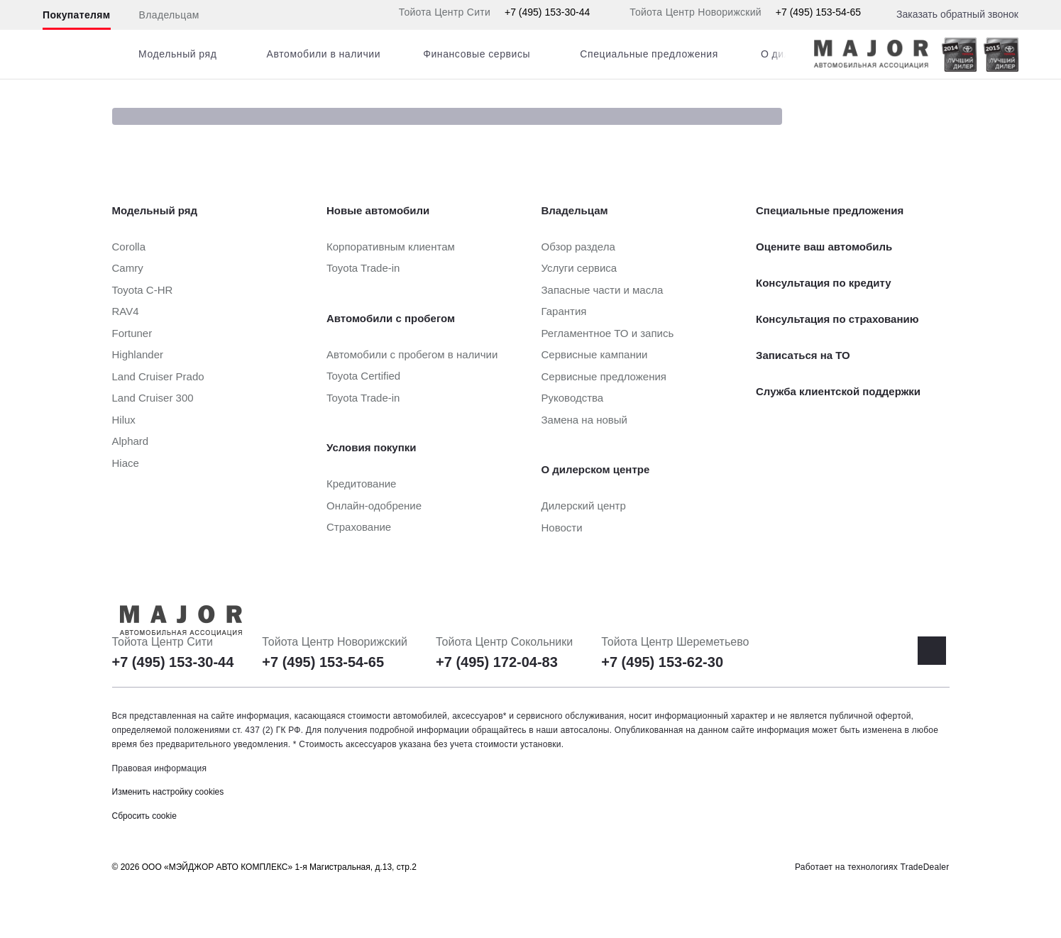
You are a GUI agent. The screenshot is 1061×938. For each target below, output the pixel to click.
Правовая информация (159, 768)
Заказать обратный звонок (957, 14)
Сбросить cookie (144, 816)
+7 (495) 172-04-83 (497, 662)
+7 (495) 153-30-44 (547, 12)
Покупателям (77, 15)
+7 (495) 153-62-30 (662, 662)
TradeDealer (925, 867)
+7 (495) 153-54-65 (818, 12)
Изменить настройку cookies (168, 792)
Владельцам (169, 15)
